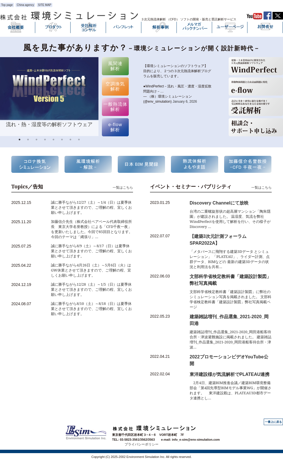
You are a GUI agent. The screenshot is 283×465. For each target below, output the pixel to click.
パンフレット (124, 28)
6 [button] (62, 140)
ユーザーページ (230, 28)
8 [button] (79, 140)
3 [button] (36, 140)
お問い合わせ (265, 28)
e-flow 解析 (115, 127)
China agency (25, 5)
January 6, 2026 (185, 102)
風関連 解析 (115, 66)
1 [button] (19, 140)
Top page (7, 5)
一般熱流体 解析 (115, 107)
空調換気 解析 (115, 86)
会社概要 (18, 28)
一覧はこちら (123, 187)
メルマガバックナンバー (194, 28)
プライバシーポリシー (141, 444)
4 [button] (45, 140)
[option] (49, 96)
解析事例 (159, 28)
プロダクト (53, 28)
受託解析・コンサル (88, 28)
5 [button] (53, 140)
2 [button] (28, 140)
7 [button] (70, 140)
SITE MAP (44, 5)
